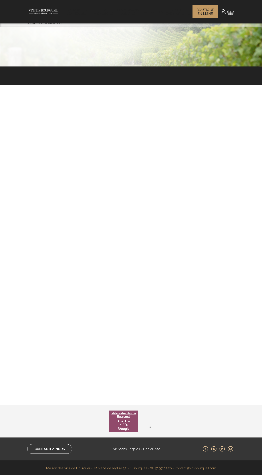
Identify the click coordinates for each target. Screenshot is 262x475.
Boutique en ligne (206, 10)
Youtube (214, 448)
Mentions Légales (127, 448)
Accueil (31, 23)
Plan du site (152, 448)
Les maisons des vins (129, 10)
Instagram (230, 448)
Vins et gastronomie (178, 10)
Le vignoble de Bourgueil (76, 10)
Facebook (205, 448)
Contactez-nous (50, 448)
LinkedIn (222, 448)
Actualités (153, 10)
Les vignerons (104, 10)
